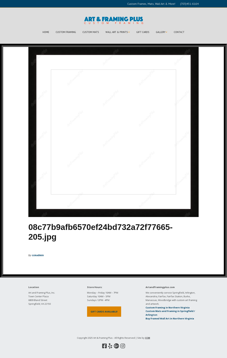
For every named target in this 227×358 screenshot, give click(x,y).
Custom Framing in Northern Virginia (168, 307)
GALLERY (160, 32)
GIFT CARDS (142, 32)
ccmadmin (38, 255)
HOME (46, 32)
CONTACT (179, 32)
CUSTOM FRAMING (66, 32)
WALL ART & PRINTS (117, 32)
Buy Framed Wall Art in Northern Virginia (170, 318)
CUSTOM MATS (90, 32)
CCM (147, 337)
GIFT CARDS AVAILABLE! (104, 311)
